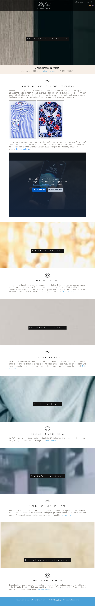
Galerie (77, 2)
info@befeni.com (49, 71)
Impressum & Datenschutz (71, 600)
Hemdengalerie (22, 149)
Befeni (83, 2)
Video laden (41, 189)
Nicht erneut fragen (55, 189)
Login (88, 2)
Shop (92, 2)
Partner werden (44, 589)
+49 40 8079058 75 (66, 71)
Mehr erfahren (69, 292)
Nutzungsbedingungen (42, 184)
